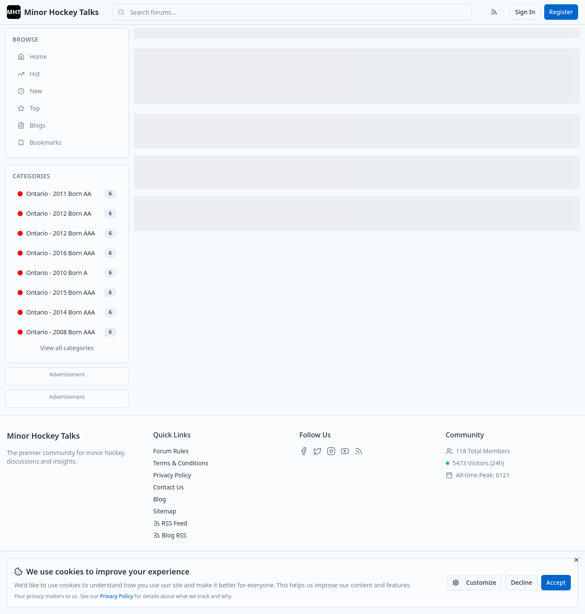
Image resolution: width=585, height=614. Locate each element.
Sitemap (165, 511)
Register (561, 12)
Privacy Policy (117, 596)
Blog (159, 499)
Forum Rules (171, 451)
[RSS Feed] (494, 12)
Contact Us (168, 487)
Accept (556, 582)
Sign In (525, 12)
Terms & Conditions (181, 463)
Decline (521, 582)
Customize (474, 582)
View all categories (67, 348)
